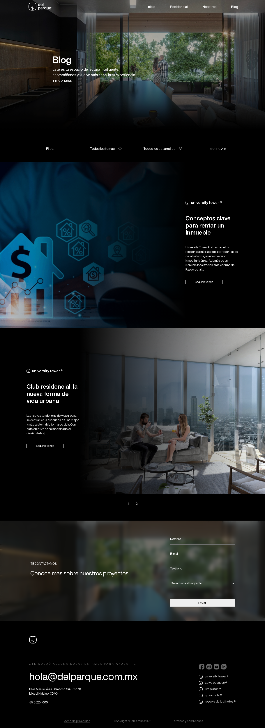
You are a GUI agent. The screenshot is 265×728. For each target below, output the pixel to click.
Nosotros (209, 6)
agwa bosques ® (213, 683)
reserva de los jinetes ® (217, 702)
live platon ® (210, 689)
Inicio (151, 6)
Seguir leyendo (204, 282)
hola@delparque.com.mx (83, 676)
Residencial (179, 6)
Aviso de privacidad (77, 721)
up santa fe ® (210, 695)
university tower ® (214, 677)
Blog (234, 6)
